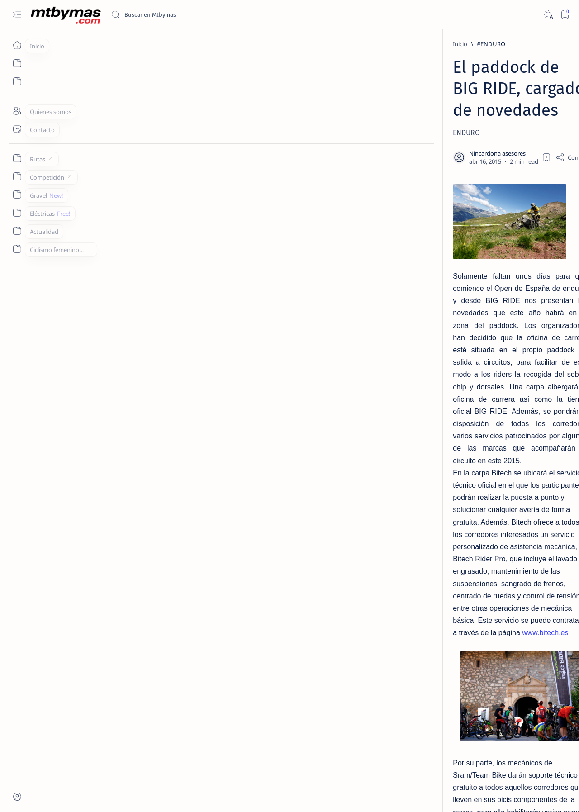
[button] (202, 732)
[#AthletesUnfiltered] (524, 476)
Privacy (497, 674)
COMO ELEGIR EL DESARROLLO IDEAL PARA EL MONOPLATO (493, 302)
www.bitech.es (81, 315)
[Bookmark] (565, 15)
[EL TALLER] (481, 141)
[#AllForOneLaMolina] (524, 453)
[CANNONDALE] (163, 732)
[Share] (399, 112)
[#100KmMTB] (459, 408)
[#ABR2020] (459, 453)
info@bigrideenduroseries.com (183, 700)
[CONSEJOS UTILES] (488, 206)
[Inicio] (17, 45)
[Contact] (17, 129)
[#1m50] (524, 408)
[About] (17, 111)
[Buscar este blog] (178, 14)
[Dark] (548, 15)
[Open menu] (17, 15)
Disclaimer (465, 674)
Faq (520, 674)
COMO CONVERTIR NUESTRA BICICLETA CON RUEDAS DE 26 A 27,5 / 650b (494, 346)
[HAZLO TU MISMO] (491, 246)
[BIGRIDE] (118, 732)
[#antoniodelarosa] (459, 476)
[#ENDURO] (96, 44)
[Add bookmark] (370, 112)
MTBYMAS (79, 794)
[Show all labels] (456, 497)
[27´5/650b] (479, 325)
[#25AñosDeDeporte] (459, 431)
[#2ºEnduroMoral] (524, 431)
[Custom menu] (17, 158)
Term (435, 674)
